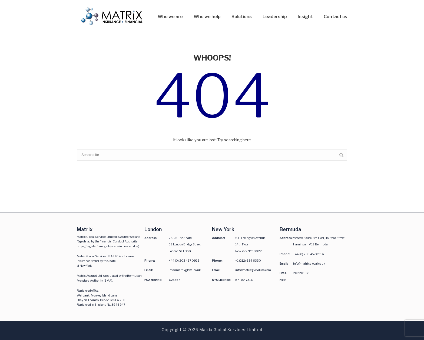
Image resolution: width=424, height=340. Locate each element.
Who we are (170, 16)
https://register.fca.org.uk (93, 246)
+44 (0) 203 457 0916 (184, 260)
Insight (305, 16)
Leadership (275, 16)
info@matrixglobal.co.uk (185, 270)
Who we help (207, 16)
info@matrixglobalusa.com (253, 270)
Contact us (335, 16)
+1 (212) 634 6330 (248, 260)
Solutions (241, 16)
